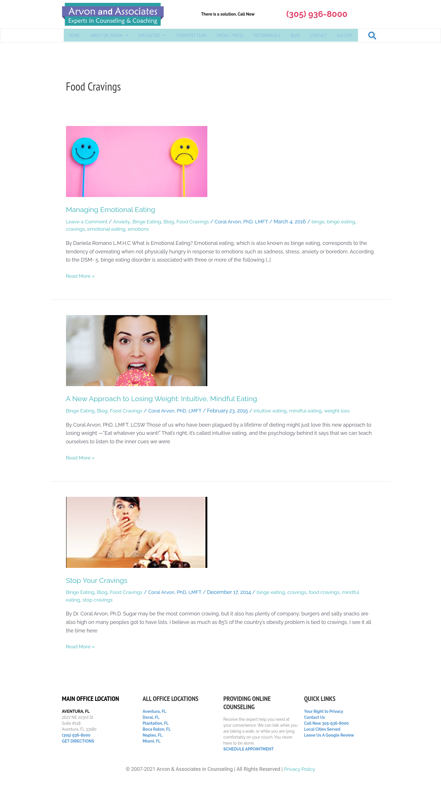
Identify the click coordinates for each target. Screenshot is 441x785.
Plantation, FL (156, 723)
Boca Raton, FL (157, 729)
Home (74, 36)
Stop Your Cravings (98, 581)
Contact (318, 36)
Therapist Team (191, 36)
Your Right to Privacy (323, 711)
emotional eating (107, 229)
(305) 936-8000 (76, 735)
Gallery (345, 36)
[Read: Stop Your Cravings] (136, 533)
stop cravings (98, 601)
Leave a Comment (87, 222)
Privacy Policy (300, 769)
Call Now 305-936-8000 (326, 723)
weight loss (344, 411)
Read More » (81, 275)
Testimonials (266, 36)
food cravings (331, 593)
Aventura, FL (154, 711)
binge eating (348, 222)
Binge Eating (149, 222)
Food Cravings (196, 222)
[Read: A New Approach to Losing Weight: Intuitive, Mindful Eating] (136, 351)
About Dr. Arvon (109, 36)
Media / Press (230, 36)
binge (324, 222)
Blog (295, 36)
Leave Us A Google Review (329, 735)
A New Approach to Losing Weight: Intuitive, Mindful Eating (165, 399)
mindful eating (312, 411)
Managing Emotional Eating (112, 210)
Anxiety (123, 222)
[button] (109, 36)
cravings (76, 229)
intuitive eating (275, 411)
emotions (141, 229)
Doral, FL (151, 717)
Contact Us (314, 717)
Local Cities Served (322, 729)
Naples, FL (153, 735)
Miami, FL (152, 741)
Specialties (152, 36)
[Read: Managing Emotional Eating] (136, 161)
